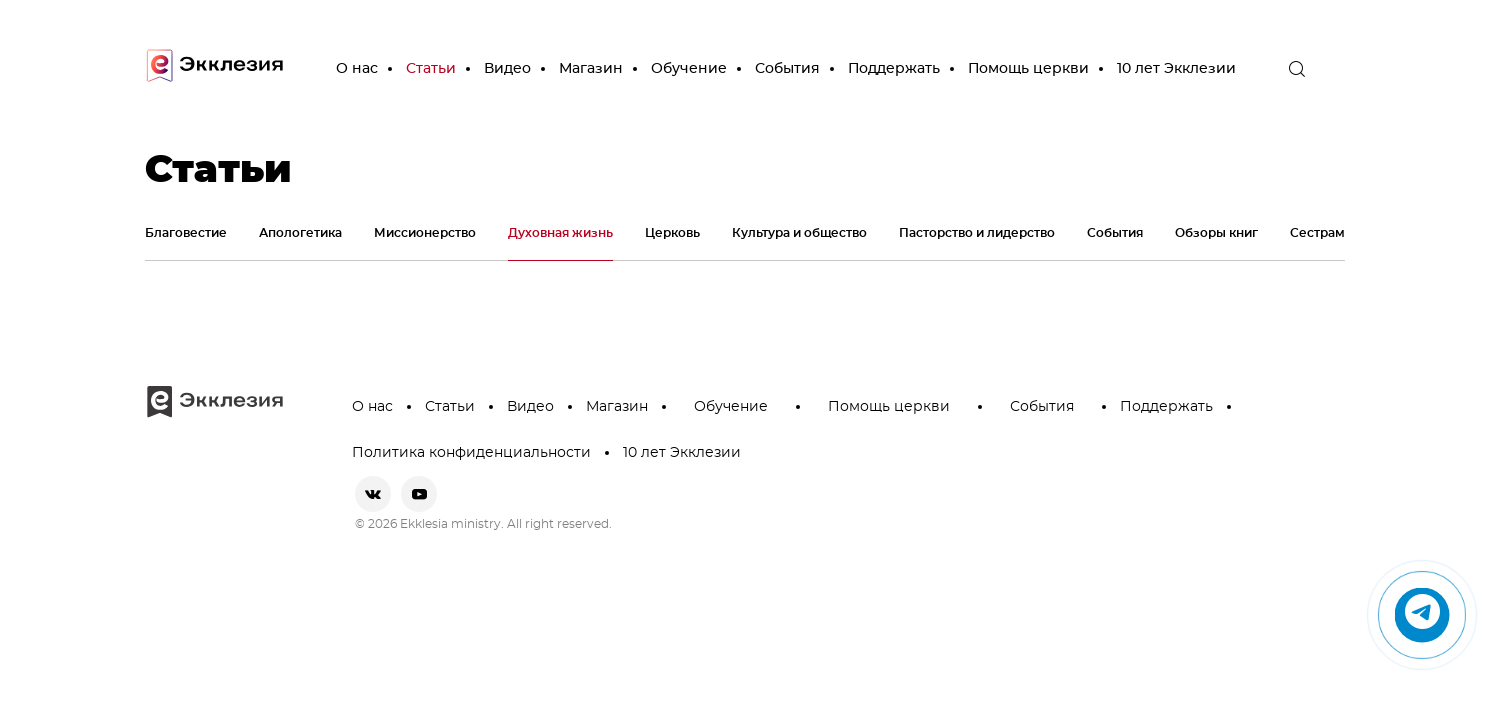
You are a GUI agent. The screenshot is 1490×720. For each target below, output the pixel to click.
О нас (357, 69)
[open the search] (1297, 69)
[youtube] (419, 494)
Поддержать (894, 69)
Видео (507, 69)
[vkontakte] (373, 494)
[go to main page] (215, 69)
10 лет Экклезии (1176, 69)
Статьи (431, 69)
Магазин (591, 69)
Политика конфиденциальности (471, 453)
